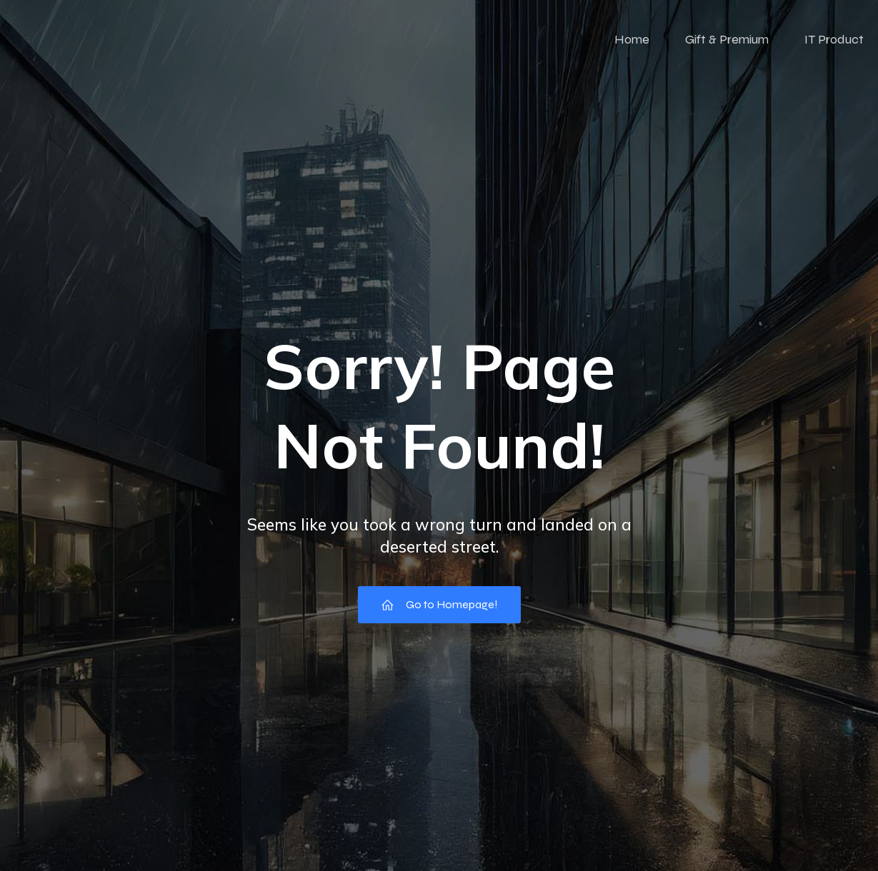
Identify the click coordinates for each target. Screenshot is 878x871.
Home (631, 39)
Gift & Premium (727, 39)
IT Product (834, 39)
